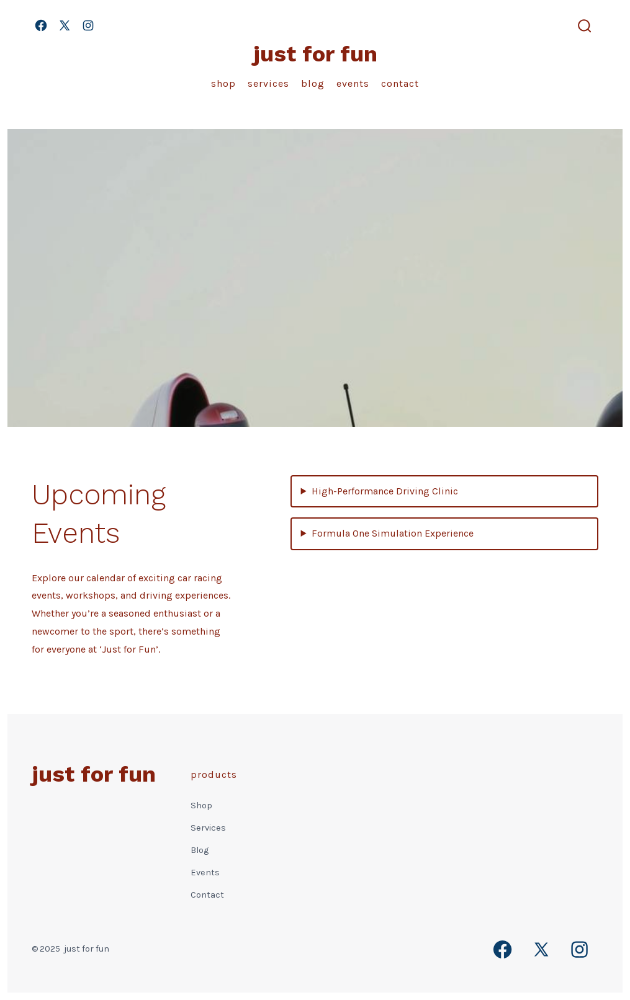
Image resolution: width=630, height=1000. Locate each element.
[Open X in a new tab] (64, 25)
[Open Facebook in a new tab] (41, 25)
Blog (313, 83)
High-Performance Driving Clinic (385, 491)
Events (352, 83)
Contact (400, 83)
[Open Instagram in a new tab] (88, 25)
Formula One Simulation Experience (393, 533)
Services (268, 83)
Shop (223, 83)
